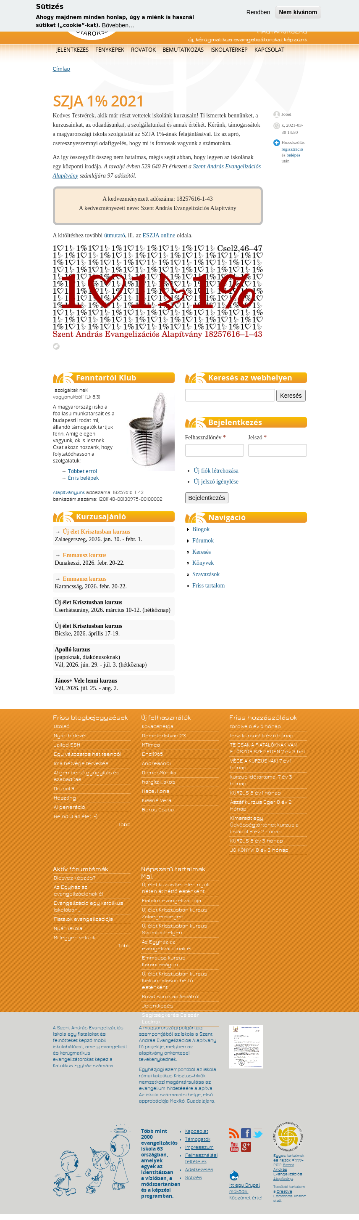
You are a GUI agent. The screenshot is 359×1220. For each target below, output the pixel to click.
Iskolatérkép (229, 49)
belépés (293, 154)
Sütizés (193, 1177)
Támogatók (197, 1139)
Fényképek (109, 49)
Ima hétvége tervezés (81, 763)
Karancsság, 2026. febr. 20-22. (114, 582)
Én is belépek (83, 477)
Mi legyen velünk (74, 938)
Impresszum (199, 1147)
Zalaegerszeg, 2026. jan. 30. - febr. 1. (114, 535)
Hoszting (65, 798)
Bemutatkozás (183, 49)
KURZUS (239, 793)
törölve (239, 726)
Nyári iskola (68, 928)
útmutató (114, 235)
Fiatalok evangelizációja (83, 919)
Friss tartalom (208, 585)
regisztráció (292, 149)
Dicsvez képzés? (75, 878)
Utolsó (62, 726)
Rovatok (143, 49)
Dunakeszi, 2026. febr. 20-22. (114, 559)
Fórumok (203, 540)
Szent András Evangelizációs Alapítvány (287, 1172)
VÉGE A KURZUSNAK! (254, 761)
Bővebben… (118, 22)
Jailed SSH (67, 745)
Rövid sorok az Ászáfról (170, 996)
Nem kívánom (298, 9)
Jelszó (257, 437)
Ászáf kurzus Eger (252, 802)
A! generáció (69, 807)
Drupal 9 (64, 789)
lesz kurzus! (245, 736)
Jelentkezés (72, 49)
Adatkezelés (199, 1169)
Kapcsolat (269, 49)
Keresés (201, 552)
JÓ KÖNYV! (242, 850)
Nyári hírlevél (70, 736)
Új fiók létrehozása (216, 471)
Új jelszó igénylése (216, 481)
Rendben (258, 9)
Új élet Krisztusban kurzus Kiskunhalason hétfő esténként (174, 980)
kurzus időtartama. (253, 777)
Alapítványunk (69, 492)
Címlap (62, 69)
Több (124, 824)
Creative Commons (283, 1193)
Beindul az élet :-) (75, 816)
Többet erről (82, 471)
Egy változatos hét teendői (87, 754)
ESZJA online (158, 235)
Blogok (201, 529)
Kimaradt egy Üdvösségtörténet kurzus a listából (264, 825)
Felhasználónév (205, 437)
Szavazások (206, 574)
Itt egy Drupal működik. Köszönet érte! (245, 1187)
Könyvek (203, 563)
